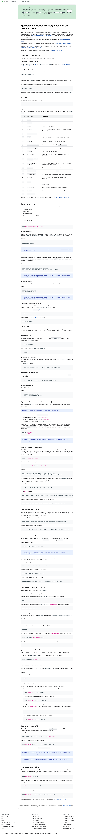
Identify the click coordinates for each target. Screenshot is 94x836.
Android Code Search (25, 1)
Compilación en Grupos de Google (39, 826)
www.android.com (66, 822)
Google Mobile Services (67, 824)
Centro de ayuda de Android (68, 816)
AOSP (22, 21)
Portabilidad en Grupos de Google (39, 828)
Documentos (13, 1)
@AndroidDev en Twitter (37, 818)
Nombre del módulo (25, 259)
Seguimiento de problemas (68, 828)
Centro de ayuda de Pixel (68, 818)
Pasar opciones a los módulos (61, 799)
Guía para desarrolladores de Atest (62, 43)
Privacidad (31, 833)
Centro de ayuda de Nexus (68, 820)
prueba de (33, 310)
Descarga (3, 820)
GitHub (2, 828)
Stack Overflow (66, 826)
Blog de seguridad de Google (38, 822)
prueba (35, 317)
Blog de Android (35, 820)
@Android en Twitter (36, 816)
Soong (35, 64)
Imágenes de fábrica (5, 824)
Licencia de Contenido (66, 805)
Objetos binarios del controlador (7, 826)
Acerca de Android (5, 833)
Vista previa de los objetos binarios (8, 822)
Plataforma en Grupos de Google (38, 824)
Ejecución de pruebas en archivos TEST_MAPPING (32, 47)
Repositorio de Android (5, 816)
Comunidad (12, 833)
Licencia (26, 833)
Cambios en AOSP (26, 15)
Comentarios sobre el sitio (39, 833)
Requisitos (3, 818)
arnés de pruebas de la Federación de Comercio (42, 35)
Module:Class (67, 297)
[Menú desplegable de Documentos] (17, 1)
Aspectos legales (19, 833)
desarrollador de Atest (55, 50)
